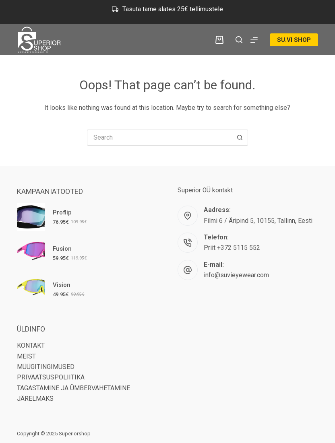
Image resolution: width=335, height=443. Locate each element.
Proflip (62, 212)
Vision (61, 284)
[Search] (239, 39)
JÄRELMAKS (35, 398)
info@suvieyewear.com (236, 275)
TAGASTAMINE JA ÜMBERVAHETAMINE (73, 388)
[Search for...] (159, 138)
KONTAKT (31, 345)
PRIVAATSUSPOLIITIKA (51, 377)
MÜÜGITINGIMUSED (45, 367)
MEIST (26, 356)
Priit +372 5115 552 (232, 247)
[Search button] (240, 138)
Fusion (62, 248)
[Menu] (254, 39)
